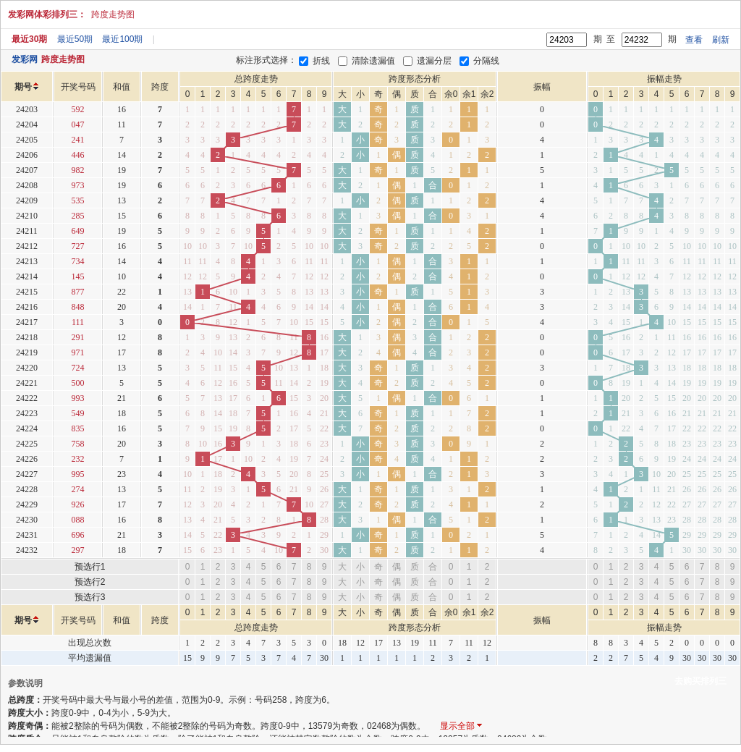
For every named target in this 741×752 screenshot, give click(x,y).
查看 (694, 40)
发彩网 (25, 59)
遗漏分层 (434, 61)
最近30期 (29, 39)
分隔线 (486, 61)
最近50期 (75, 39)
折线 (321, 61)
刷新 (720, 40)
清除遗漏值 (373, 61)
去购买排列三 (700, 681)
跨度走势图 (113, 14)
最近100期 (122, 39)
